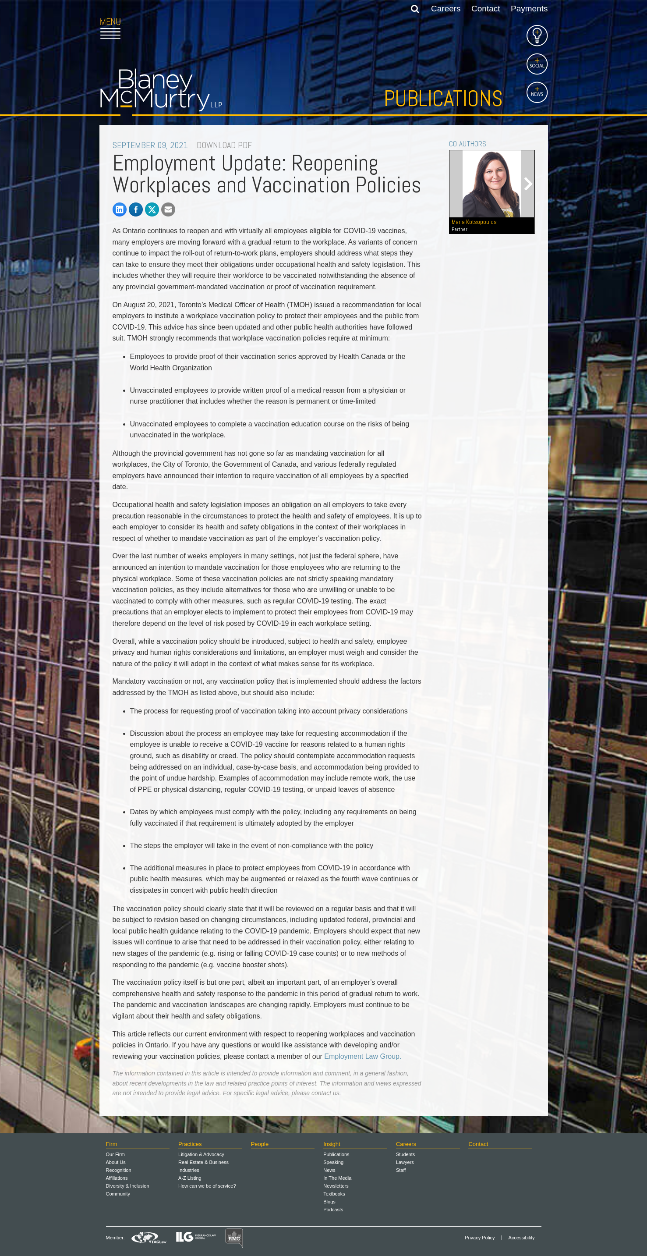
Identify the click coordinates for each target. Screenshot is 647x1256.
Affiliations (117, 1178)
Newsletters (335, 1186)
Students (405, 1154)
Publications (443, 99)
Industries (188, 1170)
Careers (446, 8)
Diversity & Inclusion (127, 1186)
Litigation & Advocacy (201, 1154)
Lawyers (405, 1162)
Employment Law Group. (362, 1056)
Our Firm (115, 1154)
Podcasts (333, 1209)
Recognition (118, 1170)
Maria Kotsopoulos (491, 225)
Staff (401, 1170)
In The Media (337, 1178)
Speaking (333, 1162)
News (329, 1170)
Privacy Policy (480, 1237)
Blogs (329, 1201)
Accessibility (522, 1237)
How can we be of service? (207, 1186)
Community (118, 1193)
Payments (529, 8)
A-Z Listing (190, 1178)
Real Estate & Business (203, 1162)
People (260, 1144)
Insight (331, 1144)
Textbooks (334, 1193)
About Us (116, 1162)
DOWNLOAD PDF (224, 145)
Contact (485, 8)
